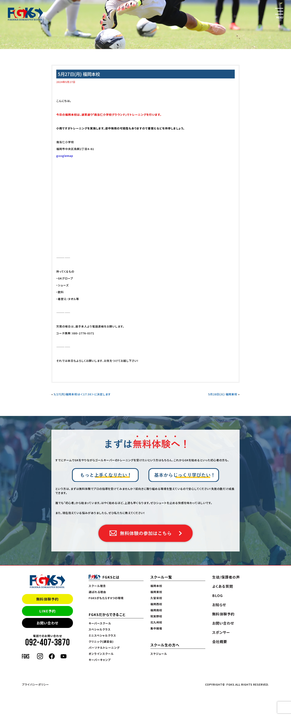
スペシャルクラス (100, 629)
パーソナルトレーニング (104, 648)
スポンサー (221, 632)
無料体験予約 (47, 598)
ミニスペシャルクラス (102, 635)
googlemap (64, 156)
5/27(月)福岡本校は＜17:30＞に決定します (82, 394)
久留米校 (156, 598)
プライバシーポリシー (35, 684)
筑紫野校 (156, 616)
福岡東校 (156, 592)
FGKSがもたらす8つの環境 (106, 598)
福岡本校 (156, 586)
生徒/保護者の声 (226, 577)
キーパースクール (100, 623)
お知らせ (219, 604)
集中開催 (156, 628)
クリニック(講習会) (101, 641)
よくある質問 (222, 586)
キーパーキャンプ (100, 660)
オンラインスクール (101, 654)
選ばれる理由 (97, 592)
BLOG (217, 595)
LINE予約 (47, 610)
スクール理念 (97, 586)
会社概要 (219, 641)
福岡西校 (156, 604)
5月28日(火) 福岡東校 (222, 394)
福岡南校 (156, 610)
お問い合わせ (47, 622)
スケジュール (158, 654)
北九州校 (156, 622)
